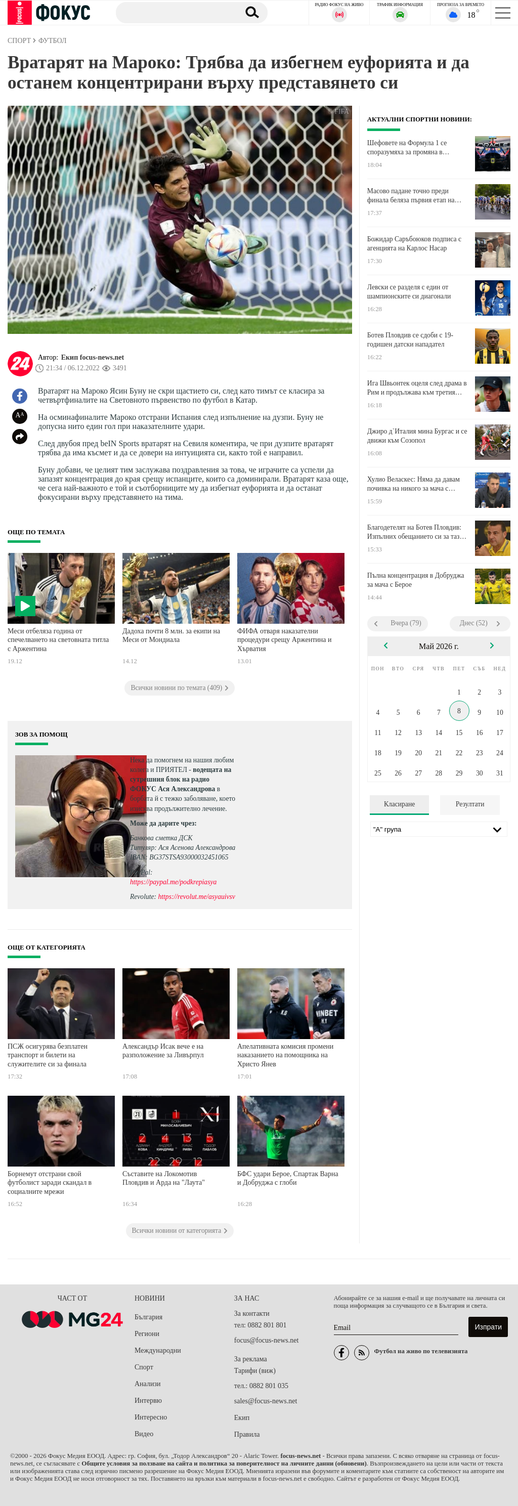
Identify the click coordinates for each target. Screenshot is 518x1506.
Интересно (151, 1417)
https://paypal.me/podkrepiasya (173, 882)
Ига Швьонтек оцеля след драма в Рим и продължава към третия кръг (417, 388)
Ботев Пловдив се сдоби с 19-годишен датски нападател (410, 339)
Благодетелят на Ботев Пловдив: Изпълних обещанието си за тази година (415, 532)
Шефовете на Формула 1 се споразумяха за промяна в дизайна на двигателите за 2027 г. (415, 147)
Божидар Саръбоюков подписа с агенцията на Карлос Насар (414, 243)
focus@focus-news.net (266, 1340)
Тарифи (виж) (255, 1370)
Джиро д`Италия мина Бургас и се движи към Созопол (417, 435)
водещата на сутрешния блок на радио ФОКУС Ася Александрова (180, 779)
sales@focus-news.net (265, 1401)
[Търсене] (174, 12)
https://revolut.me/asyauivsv (196, 896)
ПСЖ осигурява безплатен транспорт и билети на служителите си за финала (48, 1055)
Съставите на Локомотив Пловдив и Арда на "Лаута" (163, 1178)
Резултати (470, 804)
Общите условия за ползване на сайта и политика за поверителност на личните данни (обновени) (223, 1463)
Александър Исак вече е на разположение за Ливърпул (163, 1051)
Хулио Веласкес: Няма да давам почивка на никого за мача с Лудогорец (413, 484)
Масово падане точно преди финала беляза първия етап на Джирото (411, 195)
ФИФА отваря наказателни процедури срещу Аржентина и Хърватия (284, 640)
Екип (241, 1418)
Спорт (144, 1367)
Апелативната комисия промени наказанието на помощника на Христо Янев (285, 1055)
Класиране (399, 804)
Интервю (148, 1400)
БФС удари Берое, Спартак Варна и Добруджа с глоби (287, 1178)
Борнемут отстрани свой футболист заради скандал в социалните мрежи (50, 1182)
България (148, 1317)
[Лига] (438, 829)
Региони (147, 1334)
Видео (144, 1434)
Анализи (147, 1384)
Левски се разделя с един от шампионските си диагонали (409, 291)
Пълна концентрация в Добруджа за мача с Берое (415, 580)
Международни (158, 1350)
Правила (247, 1434)
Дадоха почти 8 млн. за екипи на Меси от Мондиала (171, 635)
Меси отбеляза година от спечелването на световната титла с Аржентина (58, 640)
